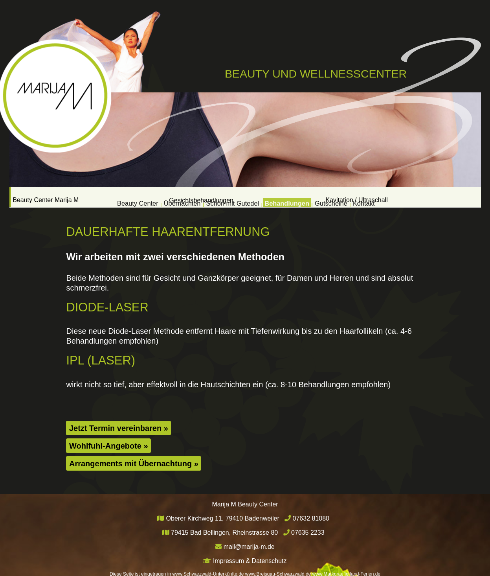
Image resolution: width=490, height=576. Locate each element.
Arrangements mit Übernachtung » (133, 463)
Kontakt (403, 196)
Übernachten (159, 196)
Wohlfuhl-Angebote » (108, 445)
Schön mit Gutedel (227, 196)
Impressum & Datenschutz (250, 560)
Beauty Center (98, 196)
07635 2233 (308, 532)
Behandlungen (298, 196)
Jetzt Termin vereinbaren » (118, 427)
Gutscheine (357, 196)
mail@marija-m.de (249, 546)
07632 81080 (311, 518)
